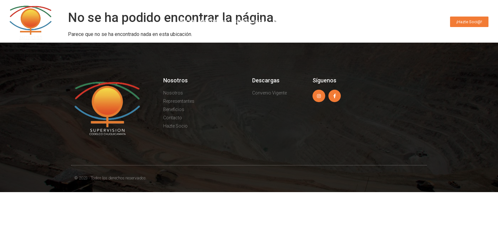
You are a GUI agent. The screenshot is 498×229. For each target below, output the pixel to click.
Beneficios (250, 22)
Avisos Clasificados (380, 22)
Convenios (333, 22)
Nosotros (213, 22)
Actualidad (293, 22)
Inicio (187, 22)
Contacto (427, 22)
